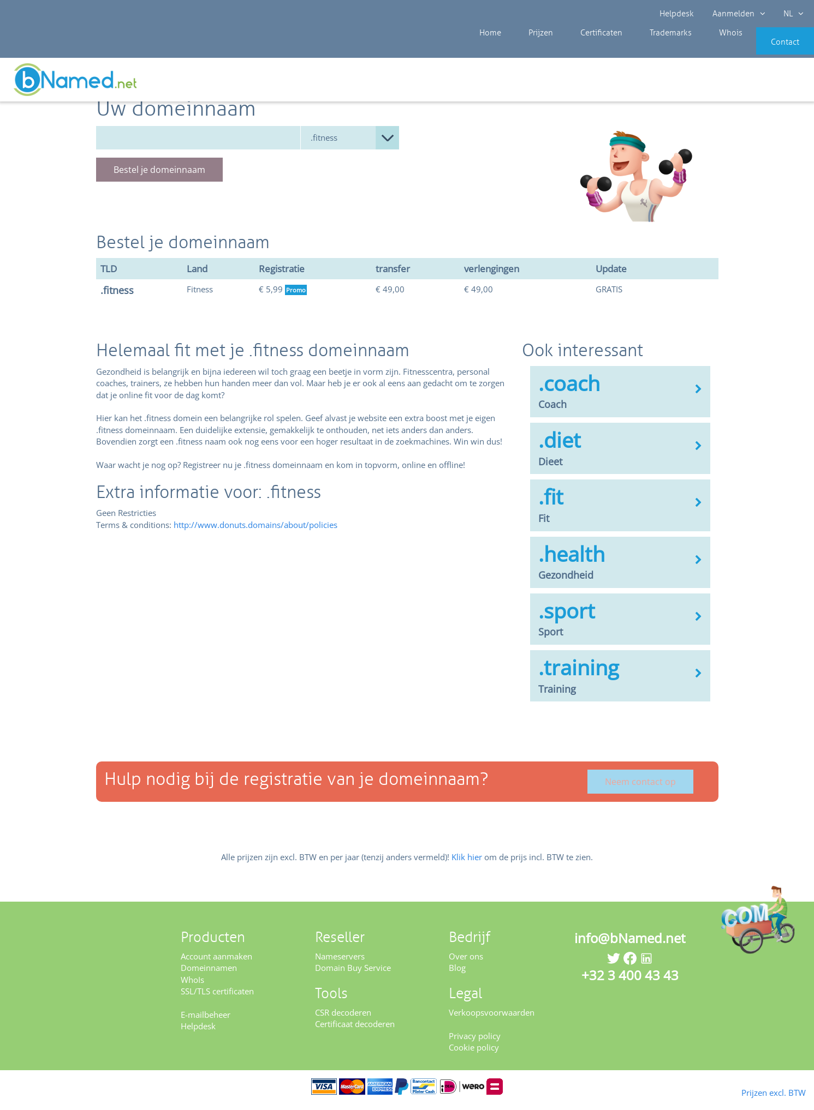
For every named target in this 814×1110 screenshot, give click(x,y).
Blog (457, 975)
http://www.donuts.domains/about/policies (255, 531)
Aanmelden (737, 13)
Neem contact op (640, 789)
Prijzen (529, 49)
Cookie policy (474, 1054)
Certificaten (581, 49)
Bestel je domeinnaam (159, 177)
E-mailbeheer (205, 1021)
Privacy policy (475, 1042)
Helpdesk (677, 14)
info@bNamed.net (630, 945)
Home (487, 49)
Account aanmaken (216, 963)
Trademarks (642, 49)
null (350, 145)
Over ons (466, 963)
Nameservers (340, 963)
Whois (693, 49)
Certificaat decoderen (355, 1031)
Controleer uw (774, 83)
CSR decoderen (343, 1019)
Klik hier (466, 864)
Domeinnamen (209, 975)
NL (790, 13)
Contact (768, 49)
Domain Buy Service (353, 975)
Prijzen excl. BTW (756, 1091)
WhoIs (192, 986)
